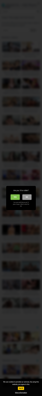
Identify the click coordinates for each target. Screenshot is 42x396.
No (27, 197)
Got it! (21, 388)
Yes (15, 197)
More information (21, 393)
